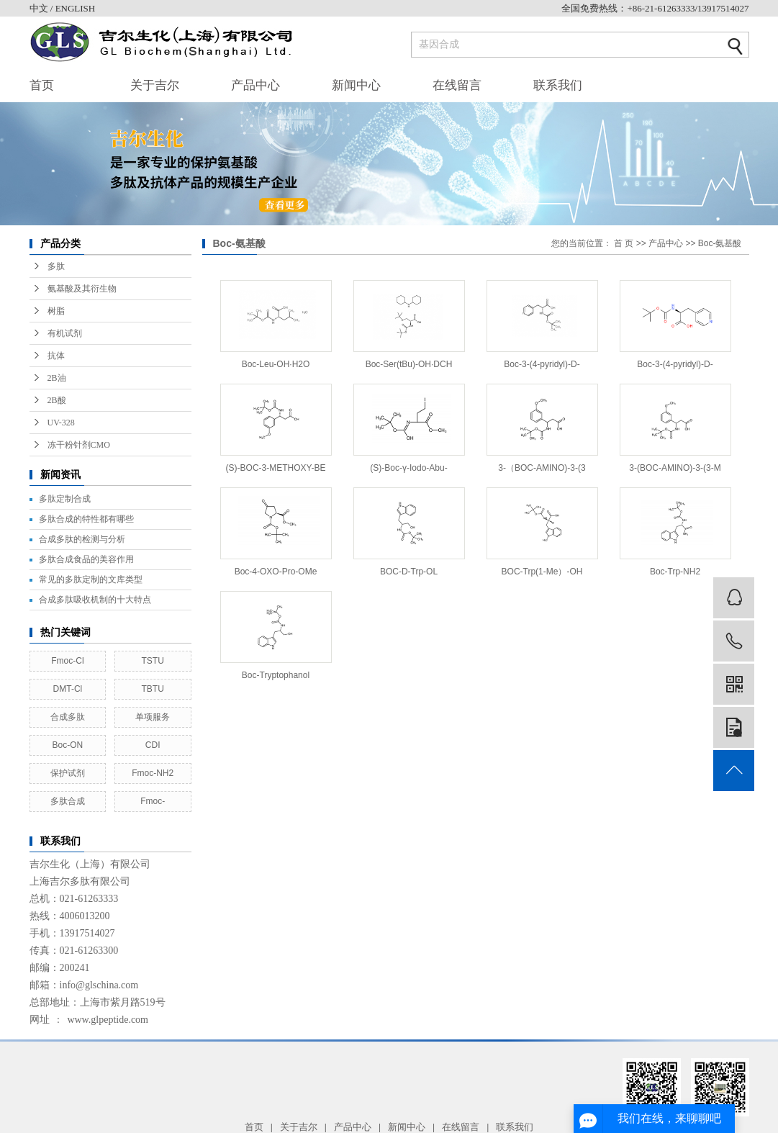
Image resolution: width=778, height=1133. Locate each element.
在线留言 (457, 85)
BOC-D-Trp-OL (409, 571)
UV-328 (61, 422)
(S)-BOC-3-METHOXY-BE (276, 468)
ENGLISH (75, 8)
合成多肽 (67, 717)
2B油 (57, 378)
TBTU (152, 689)
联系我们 (557, 85)
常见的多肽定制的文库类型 (91, 579)
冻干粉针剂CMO (79, 445)
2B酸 (57, 400)
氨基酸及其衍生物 (82, 289)
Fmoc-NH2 (152, 773)
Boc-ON (68, 745)
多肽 (56, 266)
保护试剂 (67, 773)
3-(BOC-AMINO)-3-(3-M (674, 468)
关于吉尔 (154, 85)
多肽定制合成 (65, 499)
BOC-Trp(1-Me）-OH (542, 571)
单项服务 (152, 717)
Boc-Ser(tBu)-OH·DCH (409, 364)
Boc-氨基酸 (720, 243)
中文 (40, 8)
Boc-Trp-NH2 (675, 571)
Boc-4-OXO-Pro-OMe (276, 571)
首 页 (623, 243)
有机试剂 (65, 333)
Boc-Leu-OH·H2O (276, 364)
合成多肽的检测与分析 (82, 539)
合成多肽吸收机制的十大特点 (95, 600)
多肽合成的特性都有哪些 (86, 519)
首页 (42, 85)
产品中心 (255, 85)
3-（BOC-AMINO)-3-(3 (541, 468)
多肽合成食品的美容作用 (86, 559)
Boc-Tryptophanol (275, 675)
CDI (152, 745)
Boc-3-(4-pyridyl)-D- (541, 364)
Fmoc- (152, 801)
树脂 (56, 311)
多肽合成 (67, 801)
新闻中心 (356, 85)
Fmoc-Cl (67, 661)
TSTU (152, 661)
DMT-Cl (68, 689)
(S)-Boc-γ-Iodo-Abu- (408, 468)
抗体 (56, 356)
